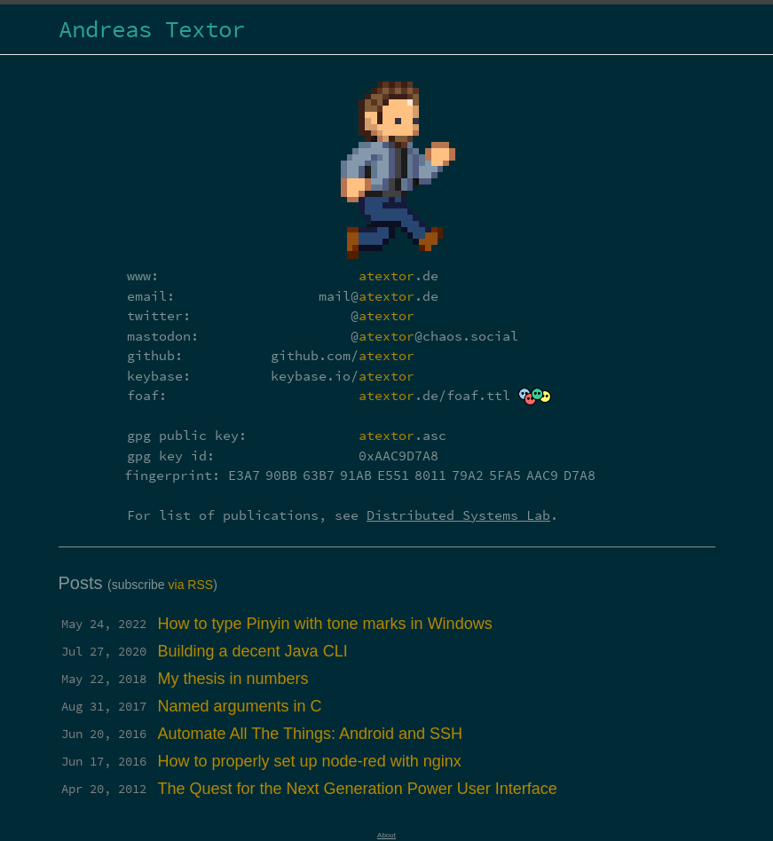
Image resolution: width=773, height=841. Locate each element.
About (386, 835)
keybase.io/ (342, 375)
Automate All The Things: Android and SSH (310, 734)
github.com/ (342, 355)
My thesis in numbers (233, 679)
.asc (402, 435)
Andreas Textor (152, 28)
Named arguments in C (240, 706)
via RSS (191, 585)
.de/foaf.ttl (434, 395)
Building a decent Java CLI (253, 651)
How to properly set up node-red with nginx (309, 761)
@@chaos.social (434, 335)
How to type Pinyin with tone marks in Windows (325, 624)
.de (398, 275)
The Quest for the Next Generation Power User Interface (357, 789)
